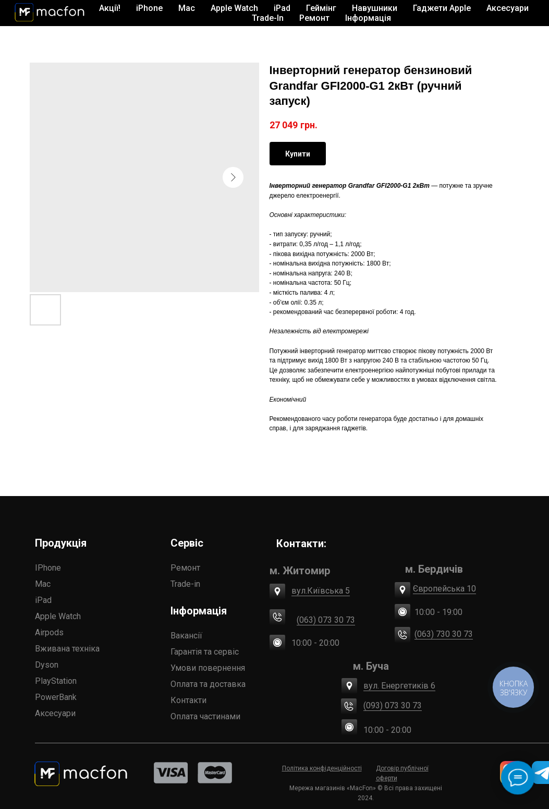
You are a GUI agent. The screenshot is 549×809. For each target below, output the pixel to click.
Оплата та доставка (208, 684)
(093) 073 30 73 (392, 705)
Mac (43, 584)
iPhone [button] (149, 8)
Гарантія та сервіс (204, 652)
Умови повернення (207, 668)
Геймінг (321, 8)
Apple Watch (58, 616)
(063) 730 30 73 (443, 634)
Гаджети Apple (442, 8)
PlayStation (56, 681)
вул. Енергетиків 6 (399, 686)
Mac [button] (186, 8)
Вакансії (186, 636)
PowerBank (56, 697)
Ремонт (314, 18)
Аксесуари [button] (507, 8)
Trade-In (268, 18)
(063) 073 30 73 (326, 620)
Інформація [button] (368, 18)
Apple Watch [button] (234, 8)
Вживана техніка (67, 649)
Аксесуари (55, 713)
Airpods (49, 632)
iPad (43, 600)
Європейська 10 (444, 589)
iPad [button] (282, 8)
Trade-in (185, 584)
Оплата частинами (205, 716)
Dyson (46, 665)
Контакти (188, 700)
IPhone (48, 568)
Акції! (109, 8)
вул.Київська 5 (320, 591)
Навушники (374, 8)
